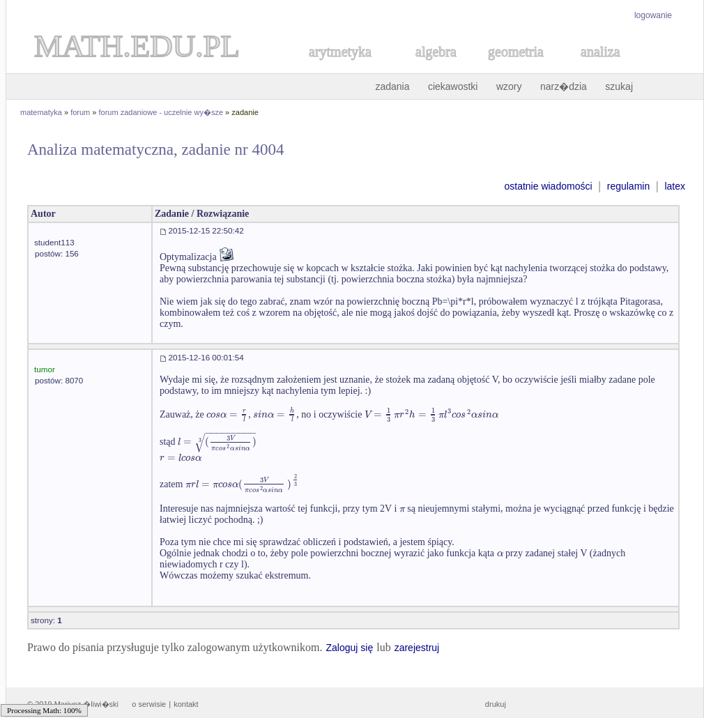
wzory (509, 86)
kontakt (186, 704)
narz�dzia (563, 86)
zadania (392, 86)
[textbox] (227, 414)
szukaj (619, 86)
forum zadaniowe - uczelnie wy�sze (161, 112)
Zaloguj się (349, 647)
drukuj (495, 704)
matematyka (41, 112)
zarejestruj (417, 647)
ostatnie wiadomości (548, 186)
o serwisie (149, 704)
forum (80, 112)
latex (674, 186)
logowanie (653, 15)
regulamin (628, 186)
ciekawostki (453, 86)
